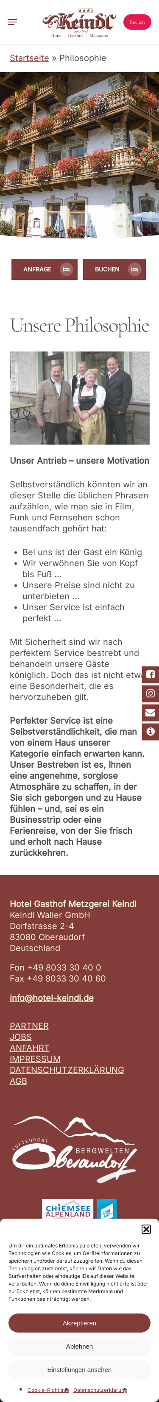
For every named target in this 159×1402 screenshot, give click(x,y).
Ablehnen (79, 1346)
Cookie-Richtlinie (48, 1390)
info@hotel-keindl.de (52, 998)
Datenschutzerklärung (100, 1390)
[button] (146, 1229)
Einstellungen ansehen (79, 1369)
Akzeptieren (79, 1323)
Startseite (29, 58)
